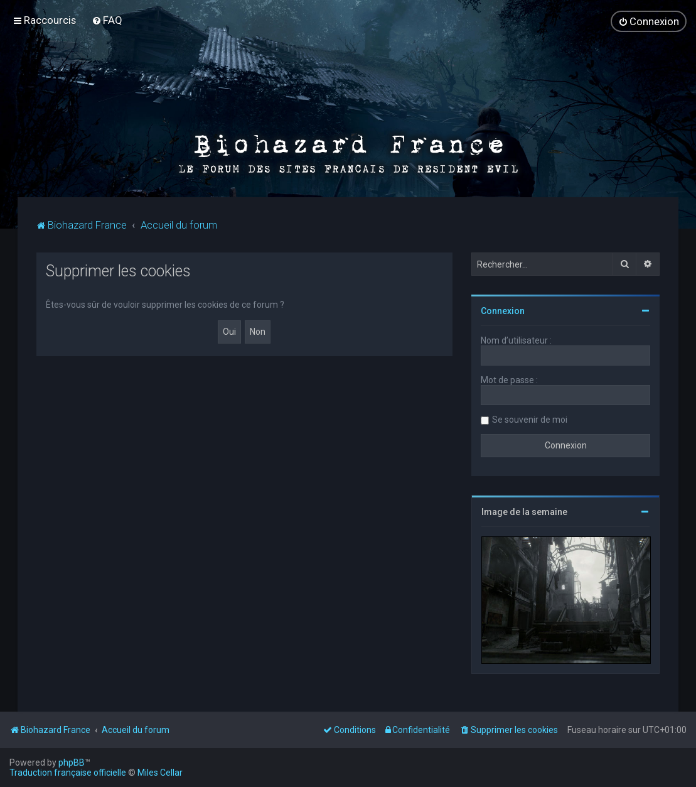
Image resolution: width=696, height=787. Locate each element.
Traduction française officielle (67, 773)
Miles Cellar (160, 773)
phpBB (71, 762)
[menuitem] (107, 20)
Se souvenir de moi (529, 419)
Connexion (503, 310)
